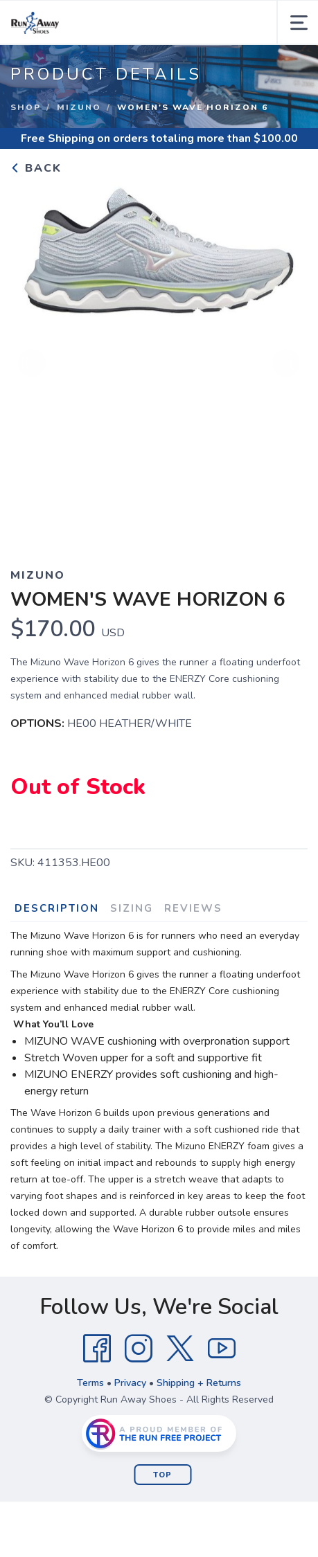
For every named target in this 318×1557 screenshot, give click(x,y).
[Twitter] (180, 1348)
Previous (32, 364)
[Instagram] (138, 1348)
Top (162, 1475)
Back (36, 168)
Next (286, 364)
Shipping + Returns (199, 1382)
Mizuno (79, 107)
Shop (25, 107)
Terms (90, 1382)
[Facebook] (97, 1348)
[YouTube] (221, 1348)
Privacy (130, 1382)
